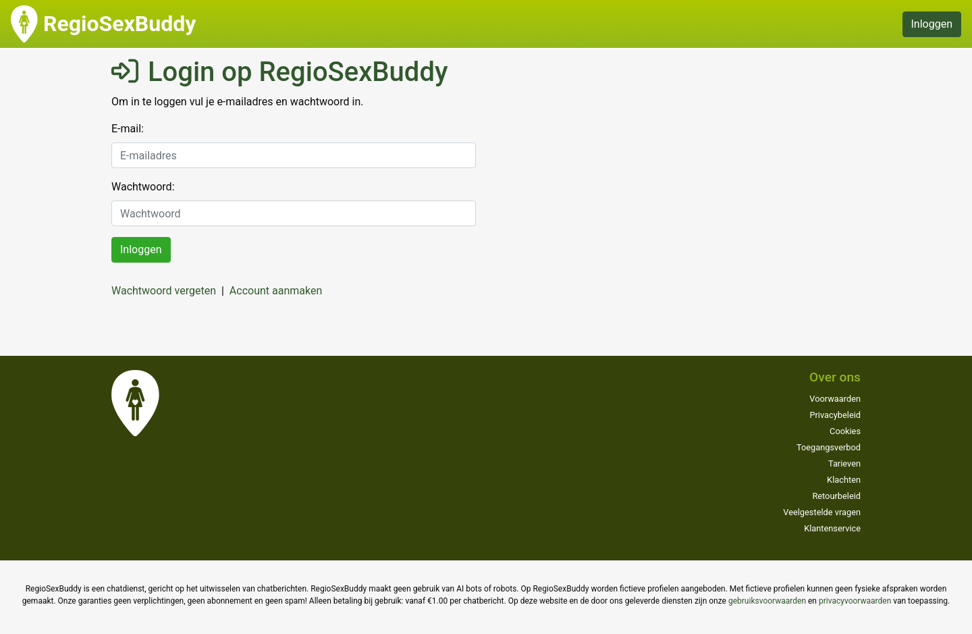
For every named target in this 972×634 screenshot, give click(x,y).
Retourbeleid (836, 496)
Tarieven (844, 463)
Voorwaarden (835, 399)
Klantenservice (832, 528)
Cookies (845, 431)
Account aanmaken (276, 290)
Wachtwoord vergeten (163, 290)
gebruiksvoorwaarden (767, 601)
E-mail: (127, 128)
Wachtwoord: (143, 186)
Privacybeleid (835, 415)
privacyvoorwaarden (855, 601)
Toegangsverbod (828, 447)
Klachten (844, 480)
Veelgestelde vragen (822, 512)
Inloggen (932, 24)
